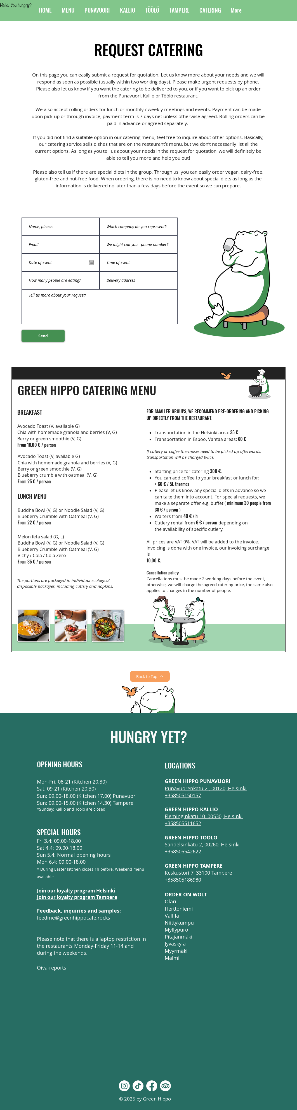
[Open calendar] (91, 262)
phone (251, 81)
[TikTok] (138, 1085)
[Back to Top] (150, 676)
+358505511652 (183, 823)
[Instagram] (124, 1085)
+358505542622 (183, 851)
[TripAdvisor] (165, 1085)
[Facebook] (151, 1085)
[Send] (43, 336)
